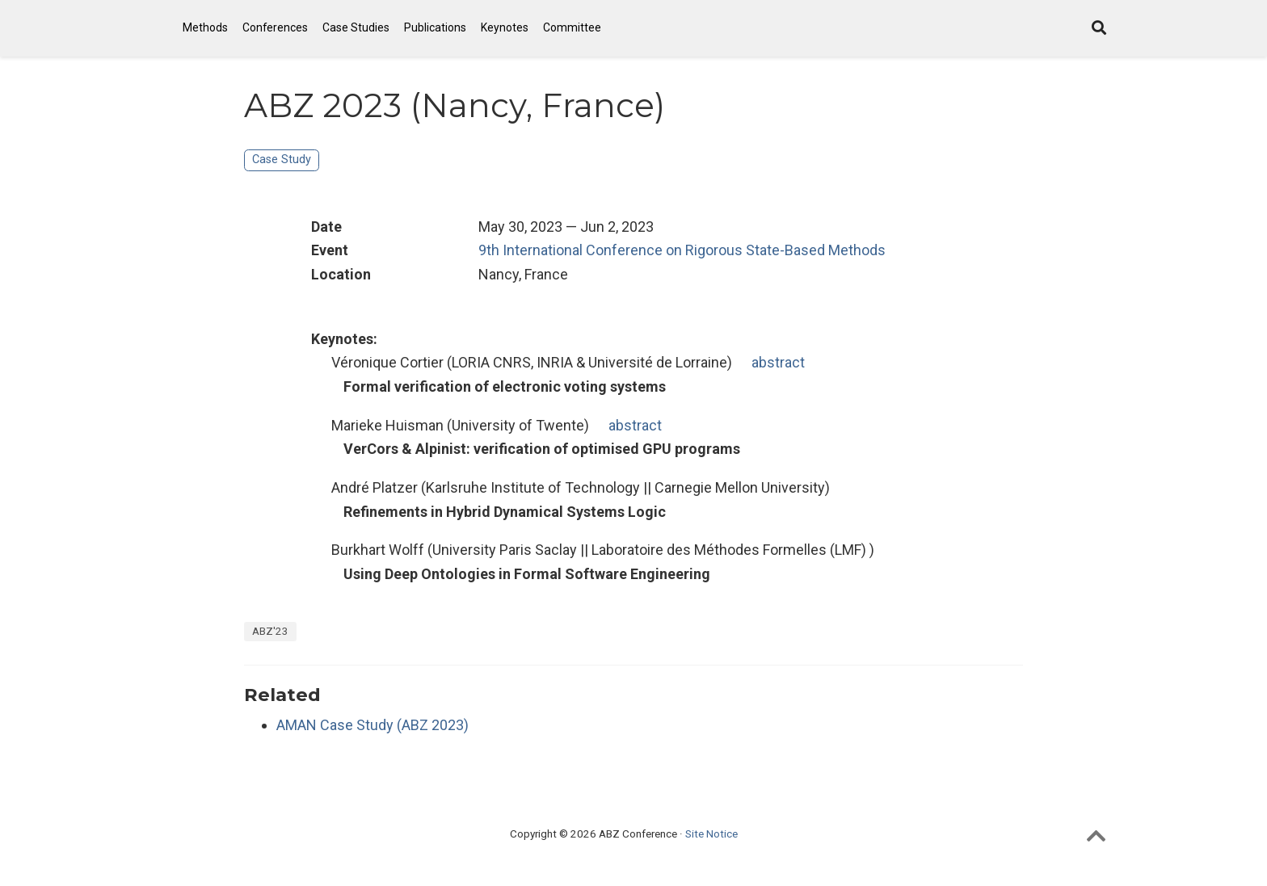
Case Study (281, 159)
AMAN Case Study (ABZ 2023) (372, 724)
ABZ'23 (270, 630)
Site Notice (711, 833)
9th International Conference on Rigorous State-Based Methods (682, 249)
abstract (778, 362)
